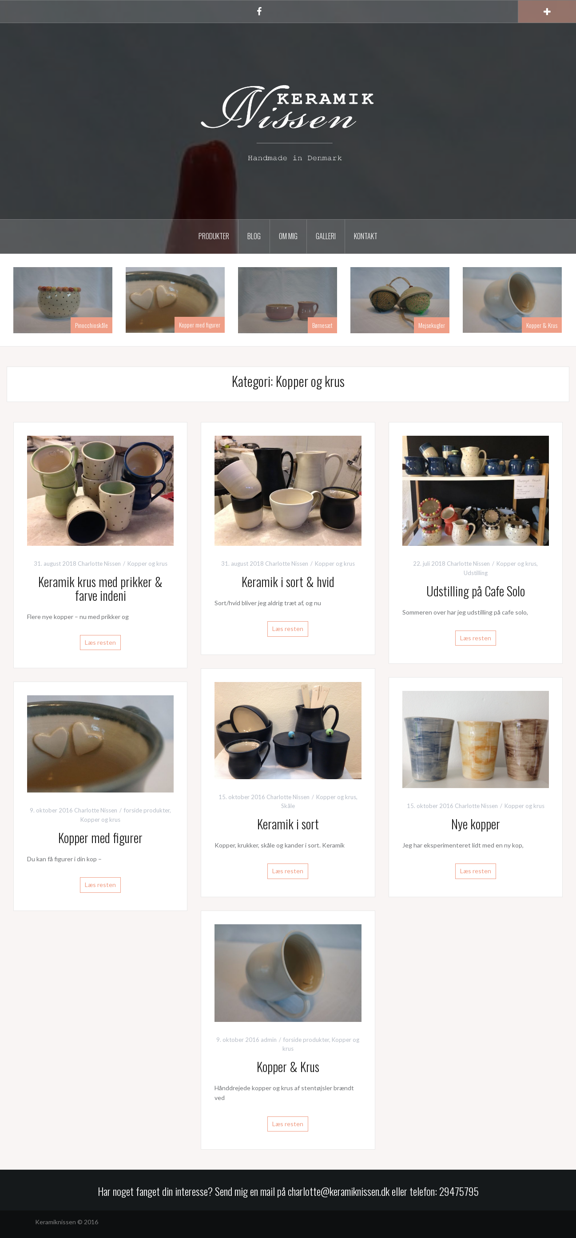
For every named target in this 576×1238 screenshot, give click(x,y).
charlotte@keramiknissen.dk (340, 1191)
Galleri (326, 236)
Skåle (288, 805)
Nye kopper (475, 824)
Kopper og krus (147, 563)
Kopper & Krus (541, 325)
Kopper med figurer (199, 324)
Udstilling (476, 572)
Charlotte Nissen (99, 563)
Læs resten (100, 642)
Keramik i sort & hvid (288, 581)
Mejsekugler (431, 325)
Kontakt (365, 236)
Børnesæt (322, 325)
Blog (254, 236)
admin (269, 1039)
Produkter (214, 236)
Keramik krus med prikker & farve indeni (100, 588)
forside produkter (147, 810)
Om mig (288, 236)
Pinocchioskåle (91, 325)
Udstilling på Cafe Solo (475, 591)
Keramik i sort (288, 824)
